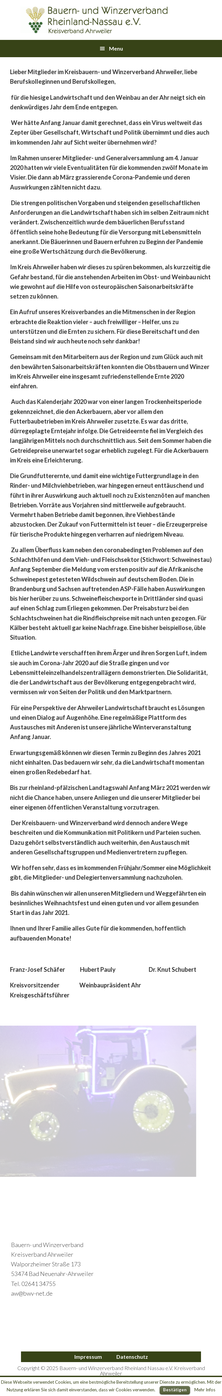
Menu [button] (116, 48)
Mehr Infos (204, 1389)
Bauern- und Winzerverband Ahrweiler (94, 20)
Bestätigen (175, 1389)
